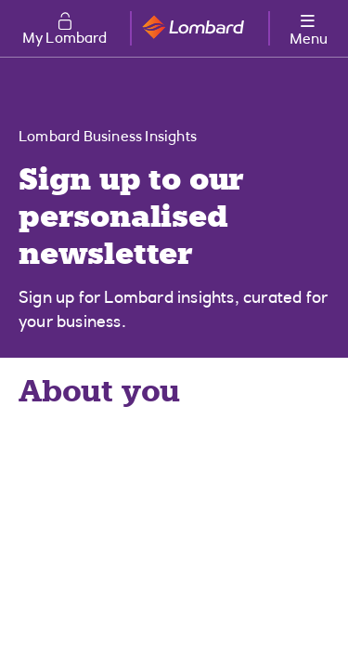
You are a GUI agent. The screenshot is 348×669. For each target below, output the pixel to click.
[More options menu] (308, 26)
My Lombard (65, 39)
